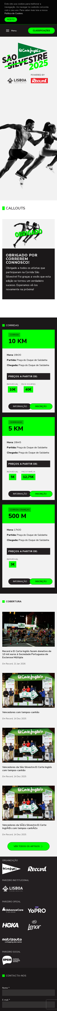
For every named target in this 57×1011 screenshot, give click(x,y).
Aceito (11, 19)
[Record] (39, 80)
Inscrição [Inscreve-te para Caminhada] (41, 493)
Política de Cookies (14, 13)
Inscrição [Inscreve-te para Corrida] (41, 406)
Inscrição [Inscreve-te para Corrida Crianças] (41, 581)
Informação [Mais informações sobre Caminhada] (20, 493)
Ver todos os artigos (28, 846)
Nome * (5, 987)
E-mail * (6, 999)
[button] (11, 31)
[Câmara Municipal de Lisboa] (16, 80)
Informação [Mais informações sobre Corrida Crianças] (20, 581)
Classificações (41, 30)
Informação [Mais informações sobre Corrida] (20, 406)
